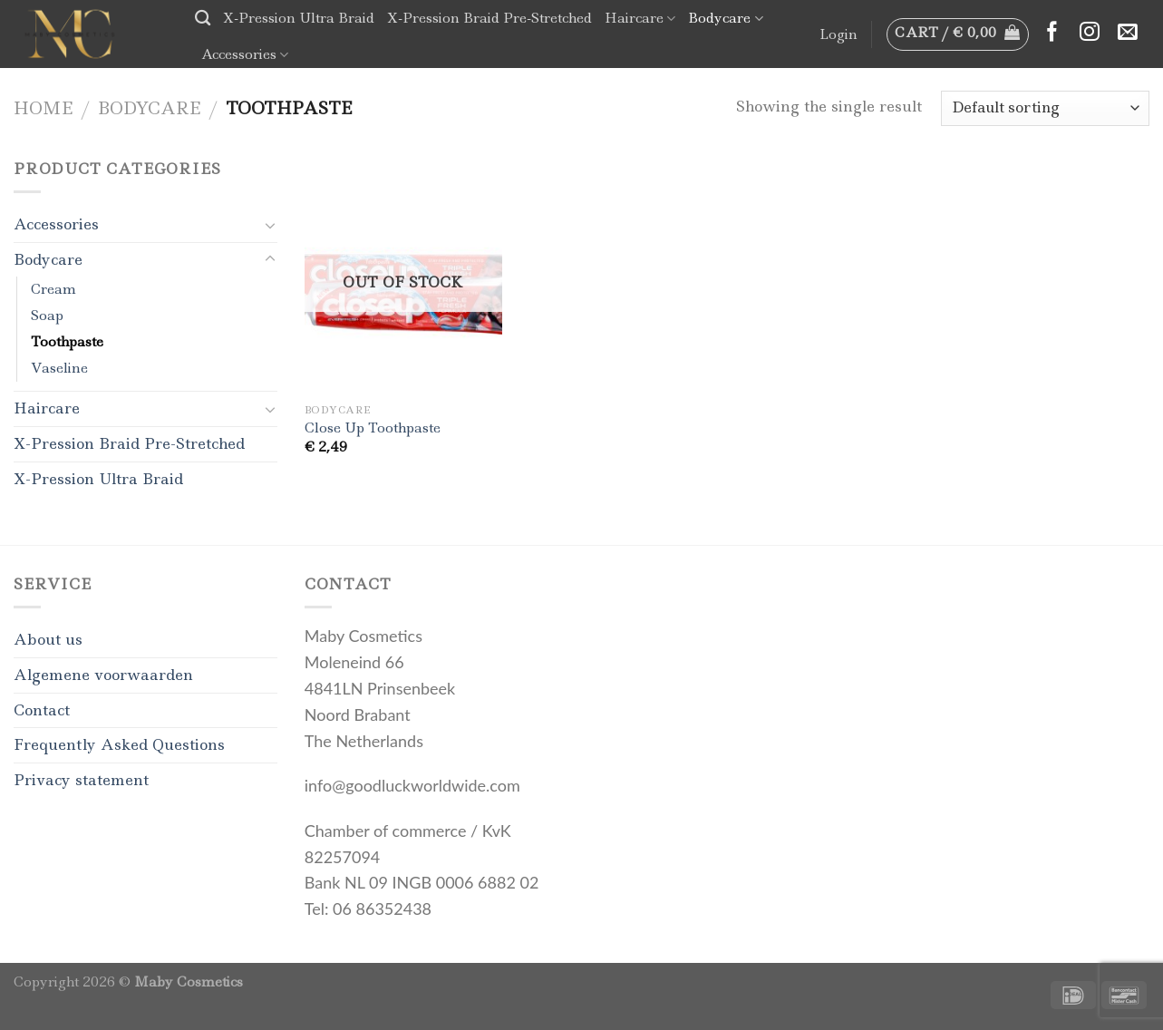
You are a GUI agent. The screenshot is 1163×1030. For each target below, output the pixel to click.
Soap (47, 315)
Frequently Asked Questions (119, 744)
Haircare (640, 18)
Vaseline (59, 368)
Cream (53, 289)
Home (43, 108)
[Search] (202, 18)
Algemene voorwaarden (103, 675)
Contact (42, 710)
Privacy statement (81, 780)
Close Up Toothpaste (373, 428)
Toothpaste (67, 342)
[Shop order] (1045, 108)
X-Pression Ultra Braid (298, 18)
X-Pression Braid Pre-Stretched (489, 18)
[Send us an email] (1128, 33)
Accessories (244, 54)
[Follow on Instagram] (1090, 33)
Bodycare (725, 18)
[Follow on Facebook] (1052, 33)
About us (48, 639)
